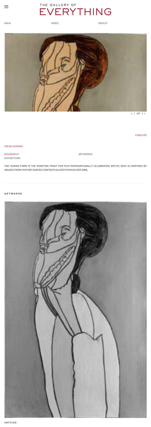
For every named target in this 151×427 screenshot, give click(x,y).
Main (7, 23)
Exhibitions (12, 158)
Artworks (85, 154)
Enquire (141, 135)
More (55, 23)
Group (102, 23)
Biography (11, 154)
